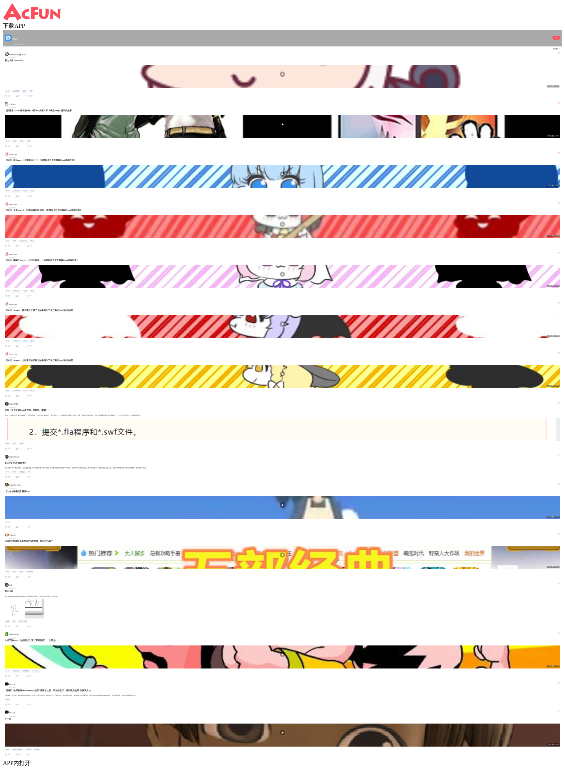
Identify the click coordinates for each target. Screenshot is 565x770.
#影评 (14, 472)
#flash (7, 91)
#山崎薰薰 (16, 91)
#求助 (14, 443)
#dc (29, 472)
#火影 (21, 141)
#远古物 (28, 749)
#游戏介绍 (30, 571)
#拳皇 (28, 141)
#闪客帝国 (25, 671)
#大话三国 (16, 671)
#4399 (14, 571)
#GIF (31, 91)
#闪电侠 (22, 472)
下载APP (14, 26)
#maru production (17, 749)
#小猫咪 (36, 749)
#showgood (35, 671)
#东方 (25, 191)
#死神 (14, 141)
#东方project (16, 191)
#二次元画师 (23, 621)
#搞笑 (32, 191)
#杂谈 (21, 443)
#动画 (24, 91)
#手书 (14, 241)
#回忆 (21, 571)
